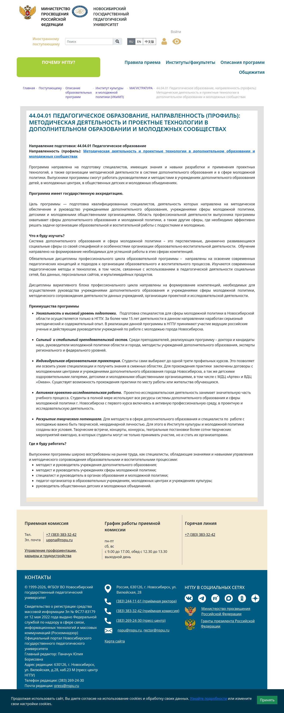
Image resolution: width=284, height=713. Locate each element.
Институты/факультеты (190, 62)
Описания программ (242, 62)
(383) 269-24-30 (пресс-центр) (141, 620)
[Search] (89, 41)
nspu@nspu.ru (130, 630)
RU (131, 41)
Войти (176, 31)
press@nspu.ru (66, 685)
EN (139, 41)
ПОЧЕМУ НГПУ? (58, 62)
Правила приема (143, 62)
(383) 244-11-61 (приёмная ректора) (146, 601)
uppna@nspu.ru (59, 539)
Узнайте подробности (208, 698)
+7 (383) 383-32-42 (61, 534)
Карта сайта (115, 641)
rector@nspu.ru (156, 630)
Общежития (252, 72)
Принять (267, 700)
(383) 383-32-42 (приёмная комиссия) (147, 610)
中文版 (149, 41)
